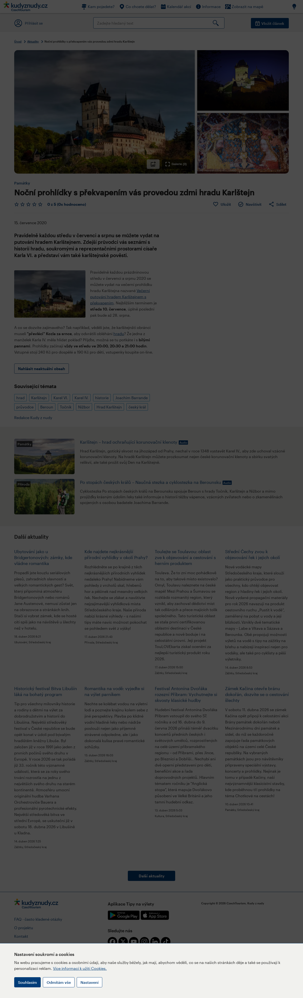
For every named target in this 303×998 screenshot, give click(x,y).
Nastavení (89, 982)
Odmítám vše (59, 982)
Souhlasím (27, 982)
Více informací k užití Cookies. (80, 968)
